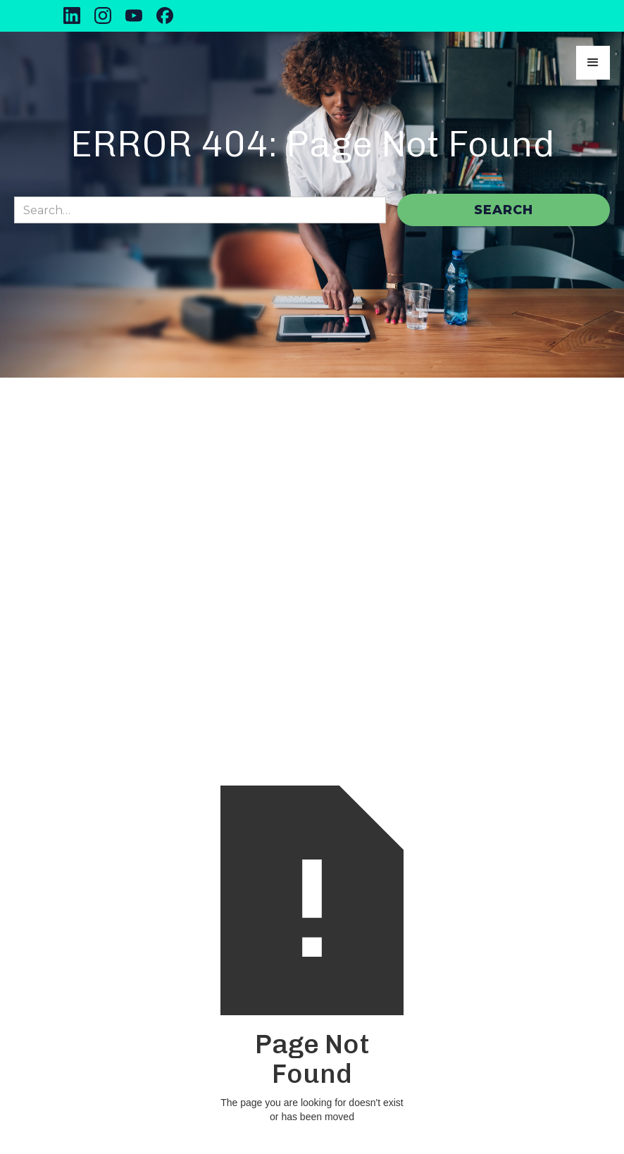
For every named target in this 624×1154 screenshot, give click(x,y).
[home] (90, 63)
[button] (593, 63)
